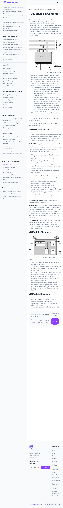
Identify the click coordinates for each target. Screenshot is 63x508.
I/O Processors (6, 180)
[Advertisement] (45, 385)
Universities (55, 496)
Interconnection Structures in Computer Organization (13, 23)
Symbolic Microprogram (9, 81)
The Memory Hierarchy (9, 139)
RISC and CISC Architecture (10, 57)
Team (54, 456)
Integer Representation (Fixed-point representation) (12, 119)
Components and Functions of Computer (13, 20)
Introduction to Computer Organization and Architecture (13, 8)
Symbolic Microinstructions (10, 78)
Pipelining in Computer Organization (12, 95)
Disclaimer (55, 477)
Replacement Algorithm (9, 151)
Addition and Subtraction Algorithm (12, 123)
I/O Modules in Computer (9, 165)
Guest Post (55, 475)
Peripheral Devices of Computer (11, 39)
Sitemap (55, 461)
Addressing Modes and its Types (11, 52)
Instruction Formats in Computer (11, 49)
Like (33, 321)
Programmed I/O (7, 172)
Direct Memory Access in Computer (12, 177)
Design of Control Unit (8, 86)
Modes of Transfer (8, 170)
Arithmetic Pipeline (8, 100)
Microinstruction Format (9, 76)
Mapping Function (7, 148)
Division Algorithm (7, 128)
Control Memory (7, 68)
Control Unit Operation (9, 83)
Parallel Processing (8, 97)
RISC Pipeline (6, 105)
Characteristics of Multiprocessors (12, 191)
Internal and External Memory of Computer (11, 142)
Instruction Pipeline (8, 102)
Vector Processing (7, 107)
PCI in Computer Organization (10, 30)
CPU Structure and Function (10, 44)
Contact (54, 472)
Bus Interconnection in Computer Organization (11, 27)
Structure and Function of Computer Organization (12, 12)
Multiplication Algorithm (9, 125)
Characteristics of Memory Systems (12, 137)
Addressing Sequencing (9, 71)
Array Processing (7, 110)
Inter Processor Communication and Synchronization (12, 197)
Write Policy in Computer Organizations (13, 153)
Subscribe (46, 467)
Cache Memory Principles (9, 146)
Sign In (54, 458)
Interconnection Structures (10, 194)
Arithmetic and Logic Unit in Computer (13, 47)
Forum (54, 453)
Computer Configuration (9, 73)
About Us (55, 470)
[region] (13, 254)
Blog (53, 451)
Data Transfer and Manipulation (11, 54)
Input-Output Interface (9, 167)
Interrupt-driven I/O (8, 175)
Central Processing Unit (9, 42)
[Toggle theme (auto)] (47, 504)
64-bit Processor (7, 59)
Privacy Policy (56, 480)
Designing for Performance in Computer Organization (13, 16)
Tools (54, 488)
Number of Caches (7, 156)
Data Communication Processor (11, 182)
